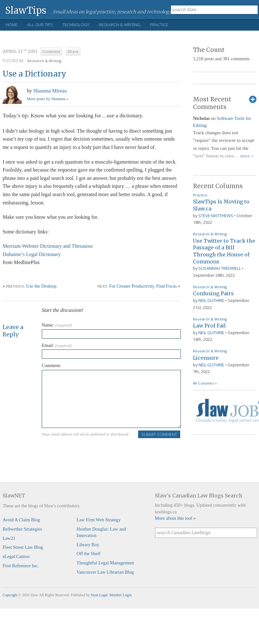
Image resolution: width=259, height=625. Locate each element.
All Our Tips (40, 24)
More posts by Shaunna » (47, 99)
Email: (57, 345)
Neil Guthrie (211, 300)
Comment (51, 51)
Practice (159, 24)
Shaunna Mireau (50, 90)
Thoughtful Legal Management (105, 562)
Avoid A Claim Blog (21, 519)
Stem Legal (99, 595)
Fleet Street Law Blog (23, 547)
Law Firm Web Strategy (99, 519)
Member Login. (120, 595)
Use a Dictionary (34, 74)
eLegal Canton (16, 556)
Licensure (205, 358)
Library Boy (88, 544)
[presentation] (90, 450)
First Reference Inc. (21, 565)
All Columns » (205, 383)
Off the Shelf (88, 553)
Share (73, 51)
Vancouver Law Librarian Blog (105, 572)
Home (12, 24)
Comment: (51, 365)
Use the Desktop (41, 286)
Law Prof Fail (209, 325)
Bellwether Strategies (22, 529)
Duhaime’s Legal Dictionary (32, 254)
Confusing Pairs (213, 293)
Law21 (9, 538)
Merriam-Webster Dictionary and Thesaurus (48, 246)
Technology (76, 24)
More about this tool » (175, 518)
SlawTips (25, 10)
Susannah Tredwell (219, 268)
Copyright (10, 595)
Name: (57, 324)
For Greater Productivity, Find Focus (143, 286)
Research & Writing (119, 24)
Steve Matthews (215, 215)
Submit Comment (159, 434)
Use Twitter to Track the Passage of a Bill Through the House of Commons (224, 251)
